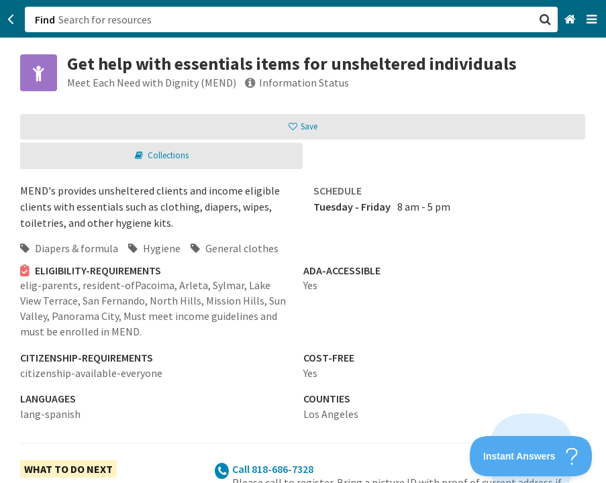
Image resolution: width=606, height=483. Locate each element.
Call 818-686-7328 (272, 469)
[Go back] (11, 19)
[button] (303, 241)
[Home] (571, 20)
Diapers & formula (69, 248)
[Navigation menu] (593, 20)
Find (45, 19)
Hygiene (154, 248)
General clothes (235, 248)
